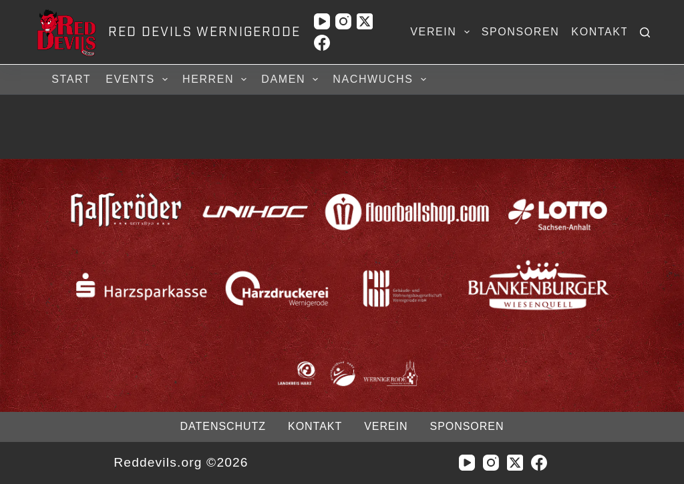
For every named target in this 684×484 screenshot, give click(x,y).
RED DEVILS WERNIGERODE (204, 32)
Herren (216, 79)
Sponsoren (521, 31)
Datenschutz (223, 426)
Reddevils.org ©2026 (181, 462)
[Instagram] (343, 21)
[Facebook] (322, 43)
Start (71, 79)
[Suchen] (645, 32)
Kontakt (600, 31)
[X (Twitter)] (365, 21)
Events (139, 79)
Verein (442, 32)
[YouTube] (322, 21)
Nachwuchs (381, 79)
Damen (291, 79)
